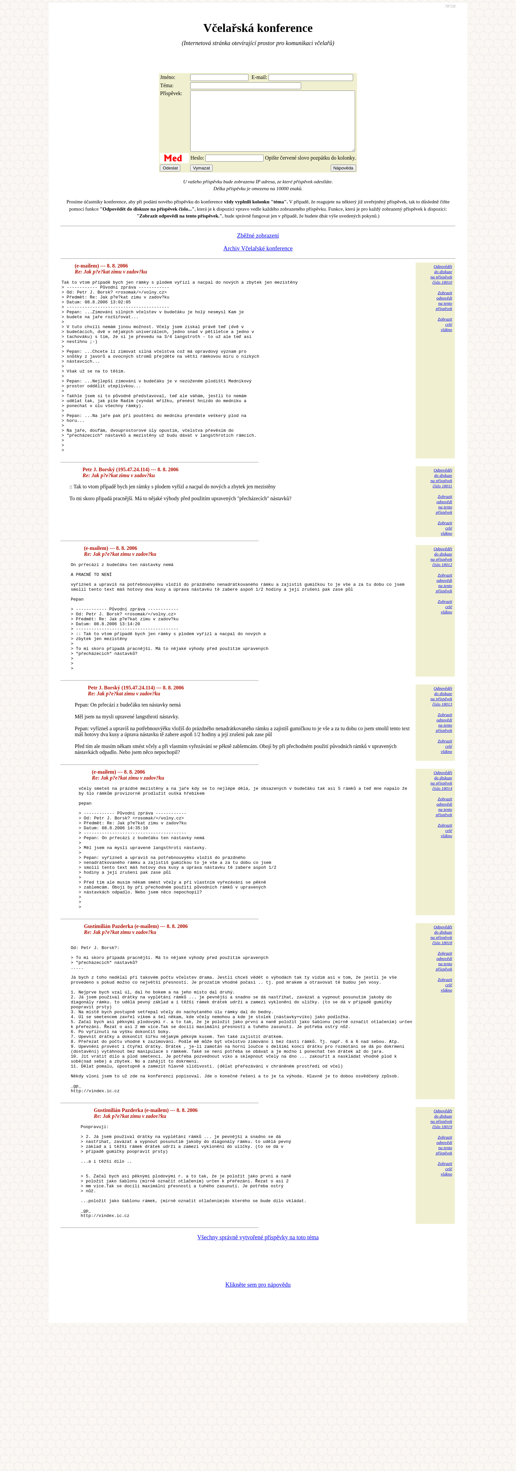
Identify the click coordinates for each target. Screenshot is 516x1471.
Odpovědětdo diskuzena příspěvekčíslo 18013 (441, 764)
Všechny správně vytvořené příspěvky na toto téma (258, 1379)
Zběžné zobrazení (258, 247)
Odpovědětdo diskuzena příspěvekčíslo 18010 (441, 286)
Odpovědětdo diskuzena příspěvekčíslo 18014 (441, 848)
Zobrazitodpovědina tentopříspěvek (444, 312)
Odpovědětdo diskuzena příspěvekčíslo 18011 (441, 524)
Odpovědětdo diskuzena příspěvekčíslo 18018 (441, 1027)
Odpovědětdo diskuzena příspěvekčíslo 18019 (441, 1242)
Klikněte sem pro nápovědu (258, 1427)
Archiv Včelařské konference (258, 260)
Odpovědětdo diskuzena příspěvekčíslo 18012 (441, 603)
